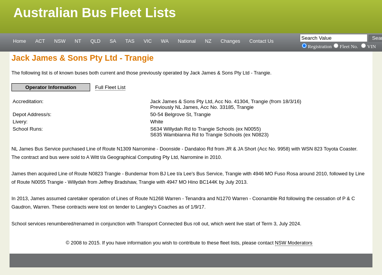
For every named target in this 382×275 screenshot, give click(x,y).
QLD (95, 41)
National (187, 41)
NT (78, 41)
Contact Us (261, 41)
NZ (208, 41)
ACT (40, 41)
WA (164, 41)
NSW (60, 41)
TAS (129, 41)
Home (19, 41)
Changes (230, 41)
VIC (148, 41)
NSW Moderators (293, 243)
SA (113, 41)
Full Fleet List (110, 87)
